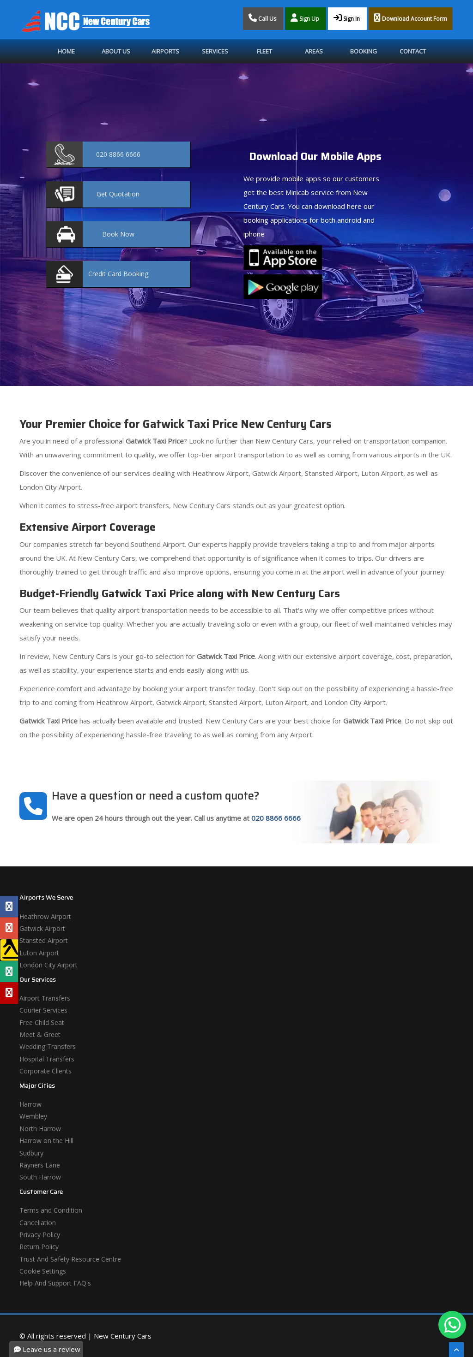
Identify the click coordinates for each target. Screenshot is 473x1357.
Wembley (33, 1116)
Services (215, 51)
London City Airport (48, 964)
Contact (413, 51)
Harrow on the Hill (46, 1140)
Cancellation (37, 1222)
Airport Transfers (44, 998)
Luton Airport (39, 952)
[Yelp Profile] (9, 992)
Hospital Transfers (46, 1059)
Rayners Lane (39, 1165)
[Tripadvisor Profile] (9, 971)
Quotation (118, 194)
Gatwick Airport (42, 928)
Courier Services (43, 1010)
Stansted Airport (43, 940)
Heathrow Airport (45, 916)
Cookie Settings (42, 1271)
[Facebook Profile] (9, 906)
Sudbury (31, 1153)
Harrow (30, 1104)
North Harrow (40, 1128)
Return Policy (39, 1246)
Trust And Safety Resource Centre (70, 1259)
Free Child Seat (41, 1022)
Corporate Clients (45, 1071)
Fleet (264, 51)
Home (66, 51)
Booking (363, 51)
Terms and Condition (50, 1210)
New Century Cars (123, 1335)
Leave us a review (47, 1349)
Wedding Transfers (47, 1046)
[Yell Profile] (9, 950)
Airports (165, 51)
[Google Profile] (9, 928)
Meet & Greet (40, 1034)
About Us (116, 51)
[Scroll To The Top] (456, 1349)
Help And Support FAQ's (55, 1283)
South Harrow (40, 1177)
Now (118, 234)
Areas (314, 51)
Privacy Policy (39, 1234)
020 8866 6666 (276, 818)
